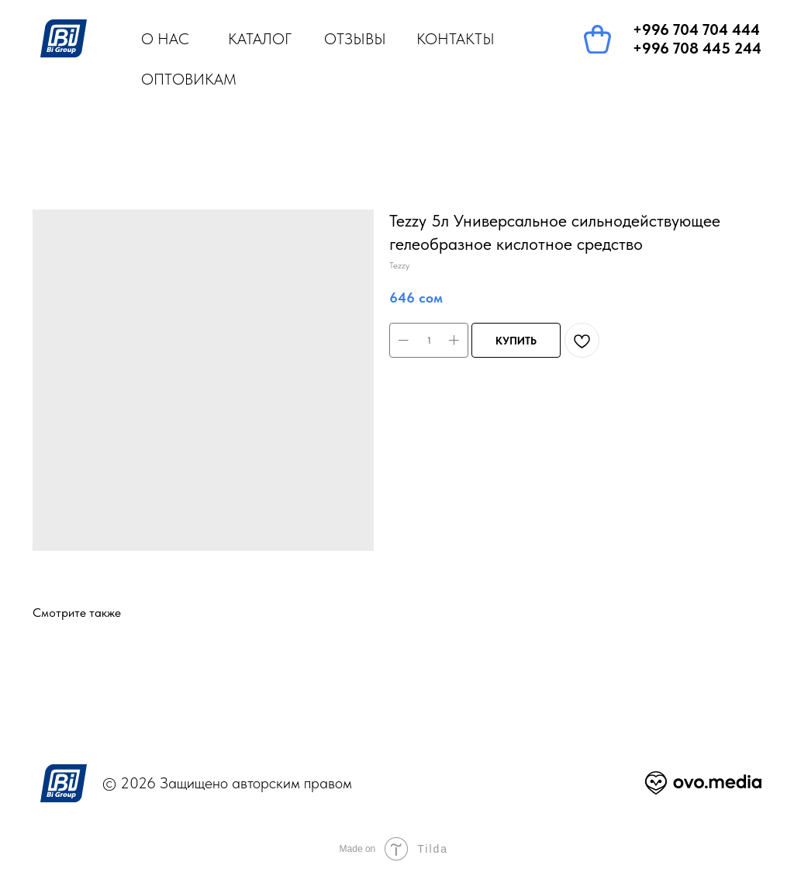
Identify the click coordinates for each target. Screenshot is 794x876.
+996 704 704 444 (696, 29)
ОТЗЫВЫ (355, 38)
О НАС (165, 38)
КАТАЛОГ (260, 38)
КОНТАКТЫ (455, 38)
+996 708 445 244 (697, 48)
